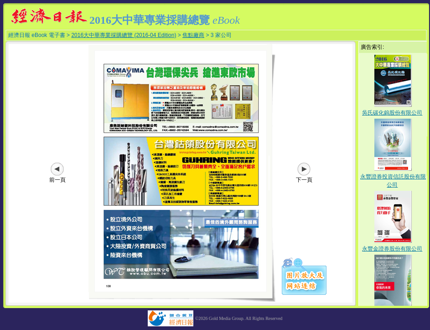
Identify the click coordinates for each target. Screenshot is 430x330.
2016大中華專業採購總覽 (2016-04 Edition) (123, 35)
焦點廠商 (193, 35)
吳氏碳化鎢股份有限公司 (392, 113)
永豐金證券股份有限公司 (392, 249)
